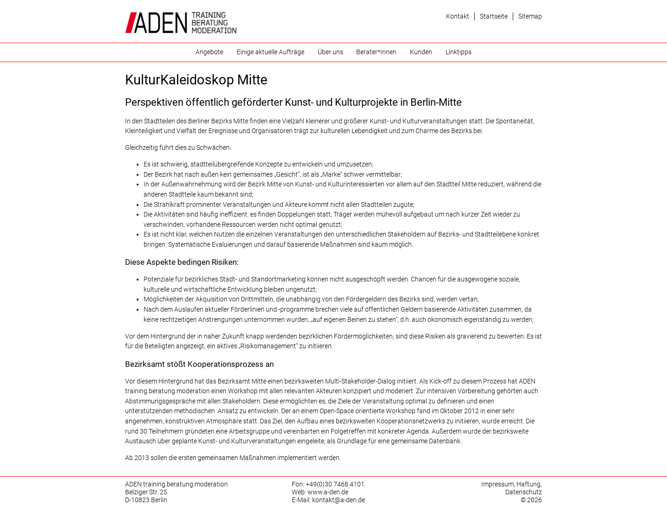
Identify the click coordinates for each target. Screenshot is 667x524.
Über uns (330, 52)
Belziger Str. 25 (146, 492)
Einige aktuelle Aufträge (270, 52)
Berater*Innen (376, 52)
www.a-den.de (328, 492)
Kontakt (457, 16)
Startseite (494, 16)
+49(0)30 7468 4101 (335, 484)
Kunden (421, 52)
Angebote (209, 52)
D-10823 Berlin (146, 500)
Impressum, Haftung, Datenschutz (511, 488)
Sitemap (530, 16)
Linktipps (459, 52)
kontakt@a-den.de (338, 500)
